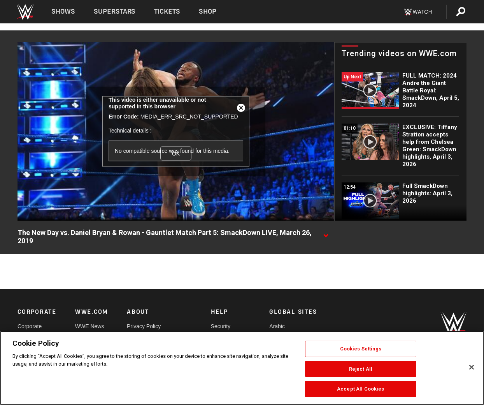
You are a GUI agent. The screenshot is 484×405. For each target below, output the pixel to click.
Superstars (115, 11)
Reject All (360, 369)
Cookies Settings (360, 349)
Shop (207, 11)
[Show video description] (325, 233)
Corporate (30, 326)
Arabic (277, 326)
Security (221, 326)
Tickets (167, 11)
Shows (63, 11)
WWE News (89, 326)
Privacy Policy (144, 326)
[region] (242, 368)
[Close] (471, 367)
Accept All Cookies (360, 389)
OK (176, 153)
